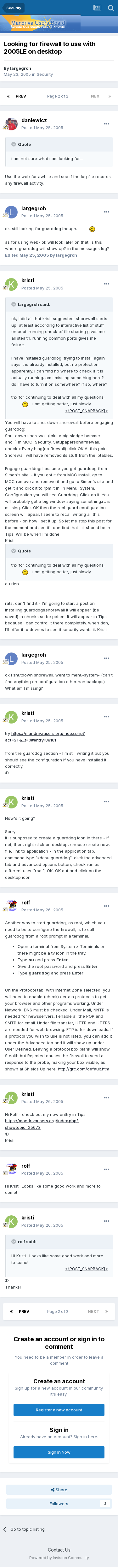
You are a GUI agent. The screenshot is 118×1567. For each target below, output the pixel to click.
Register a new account (59, 1409)
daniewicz (34, 120)
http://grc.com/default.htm (83, 1068)
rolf (25, 902)
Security (45, 74)
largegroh (20, 68)
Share (59, 1489)
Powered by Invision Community (59, 1557)
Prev (21, 96)
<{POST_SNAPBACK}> (86, 410)
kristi (27, 280)
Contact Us (59, 1549)
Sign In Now (59, 1452)
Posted (42, 127)
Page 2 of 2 (58, 96)
